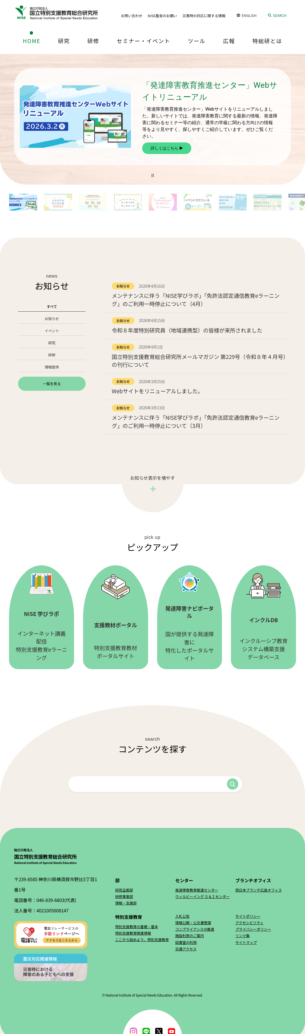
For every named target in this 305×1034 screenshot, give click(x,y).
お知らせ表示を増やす (152, 477)
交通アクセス (186, 948)
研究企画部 (124, 889)
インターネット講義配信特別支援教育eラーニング (41, 616)
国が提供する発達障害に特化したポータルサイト (189, 617)
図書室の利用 (186, 942)
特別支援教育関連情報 (133, 932)
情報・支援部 (126, 902)
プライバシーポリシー (253, 929)
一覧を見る (52, 383)
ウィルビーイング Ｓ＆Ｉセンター (202, 896)
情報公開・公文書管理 (193, 922)
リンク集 (242, 935)
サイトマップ (246, 942)
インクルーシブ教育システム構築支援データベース (263, 616)
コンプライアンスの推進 (194, 929)
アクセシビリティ (249, 922)
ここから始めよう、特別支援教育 (142, 939)
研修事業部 (124, 896)
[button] (153, 175)
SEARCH (279, 15)
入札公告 (182, 916)
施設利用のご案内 (189, 935)
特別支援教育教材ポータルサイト (115, 617)
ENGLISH (249, 15)
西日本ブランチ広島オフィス (258, 889)
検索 (232, 783)
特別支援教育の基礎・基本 (136, 926)
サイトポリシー (248, 916)
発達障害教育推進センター (196, 889)
